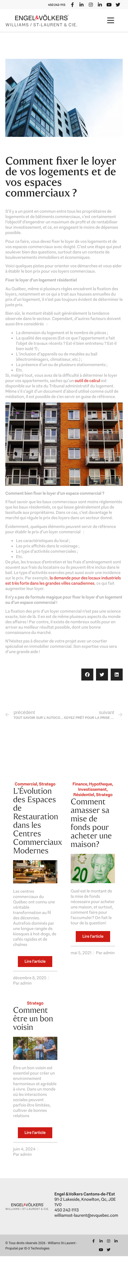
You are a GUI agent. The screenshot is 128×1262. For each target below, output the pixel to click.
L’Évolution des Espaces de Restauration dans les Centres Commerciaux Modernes (37, 827)
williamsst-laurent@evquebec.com (86, 1221)
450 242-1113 (111, 3)
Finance (80, 790)
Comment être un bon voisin (33, 1024)
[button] (111, 26)
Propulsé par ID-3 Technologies (27, 1254)
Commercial (26, 790)
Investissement (92, 795)
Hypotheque (100, 790)
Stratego (47, 790)
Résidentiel (83, 800)
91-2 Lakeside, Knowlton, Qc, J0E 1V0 (85, 1207)
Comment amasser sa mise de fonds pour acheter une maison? (91, 828)
